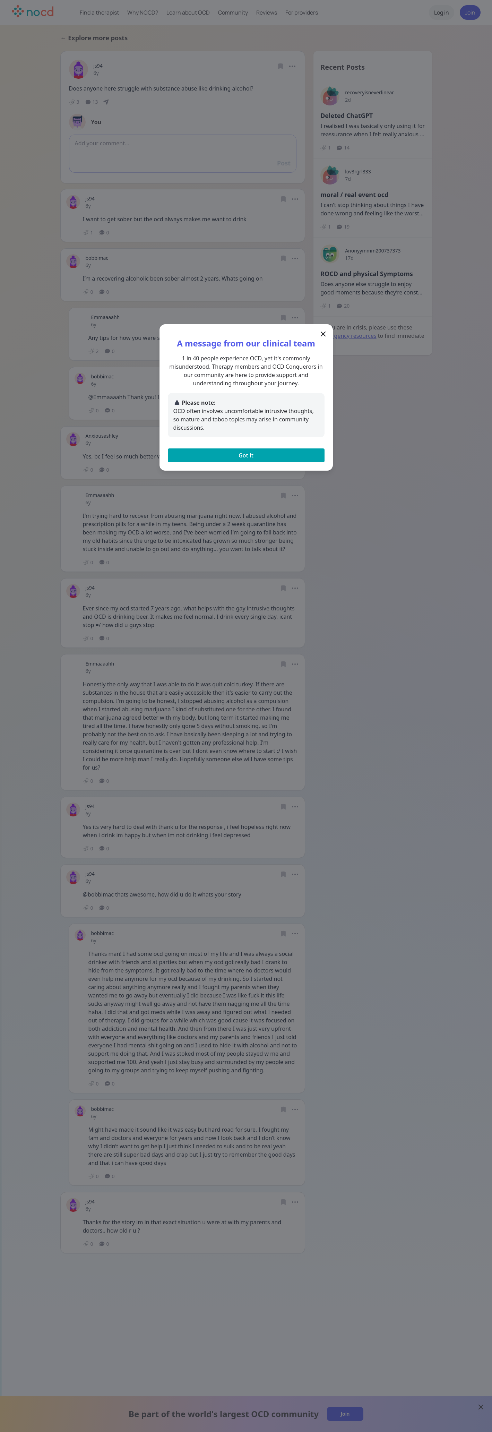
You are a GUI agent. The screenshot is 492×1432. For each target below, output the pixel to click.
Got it (246, 455)
